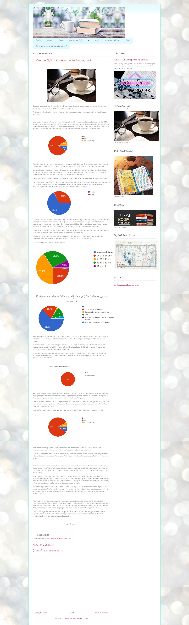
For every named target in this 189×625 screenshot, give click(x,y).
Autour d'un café (44, 538)
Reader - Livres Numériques (61, 538)
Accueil (71, 613)
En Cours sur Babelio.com (126, 285)
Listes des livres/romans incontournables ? (51, 46)
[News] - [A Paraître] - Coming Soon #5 (131, 60)
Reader (38, 40)
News (97, 40)
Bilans (49, 40)
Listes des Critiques (112, 40)
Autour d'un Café (75, 40)
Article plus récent (41, 613)
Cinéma (60, 40)
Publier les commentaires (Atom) (76, 618)
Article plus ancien (101, 613)
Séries (128, 40)
